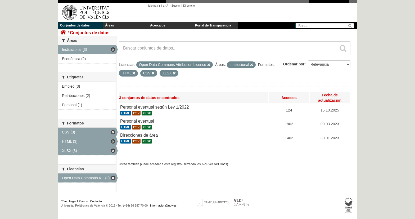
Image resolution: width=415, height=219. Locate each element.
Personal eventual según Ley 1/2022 (154, 107)
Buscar (176, 5)
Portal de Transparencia (213, 25)
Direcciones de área (139, 135)
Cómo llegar (68, 201)
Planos (83, 201)
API (204, 164)
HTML (125, 113)
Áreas (109, 25)
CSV (136, 113)
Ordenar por (294, 64)
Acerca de (157, 25)
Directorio (189, 5)
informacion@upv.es (163, 205)
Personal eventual (137, 121)
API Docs (220, 164)
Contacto (96, 201)
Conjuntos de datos (75, 25)
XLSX (147, 113)
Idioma (154, 5)
